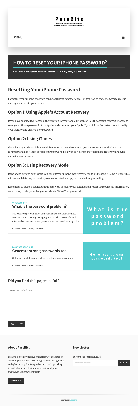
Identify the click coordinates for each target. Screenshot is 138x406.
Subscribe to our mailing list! (87, 357)
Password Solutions (22, 247)
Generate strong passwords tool (40, 251)
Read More (16, 381)
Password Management (41, 71)
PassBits (73, 400)
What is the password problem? (39, 206)
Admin (19, 71)
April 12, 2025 (27, 229)
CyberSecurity (19, 203)
